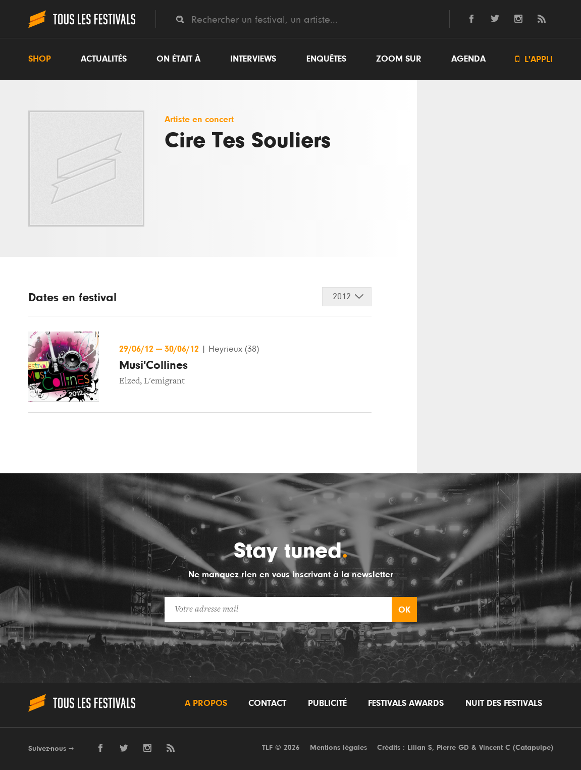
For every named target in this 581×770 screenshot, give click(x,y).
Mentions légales (338, 747)
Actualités (104, 59)
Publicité (327, 703)
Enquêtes (326, 59)
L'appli (534, 59)
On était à (178, 59)
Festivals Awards (406, 703)
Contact (267, 703)
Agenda (468, 59)
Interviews (253, 59)
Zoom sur (398, 59)
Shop (39, 59)
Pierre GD (453, 747)
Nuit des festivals (503, 703)
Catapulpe (533, 747)
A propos (206, 703)
